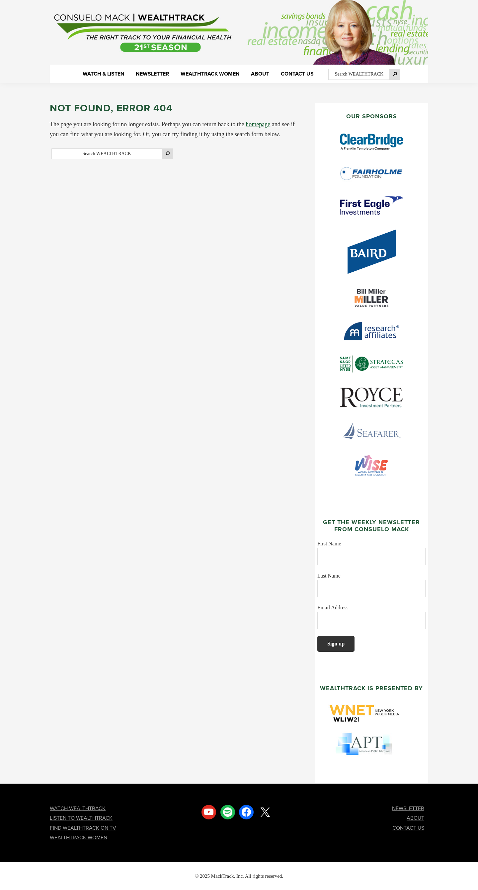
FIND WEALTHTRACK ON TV (83, 828)
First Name (329, 543)
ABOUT (415, 818)
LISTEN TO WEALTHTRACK (81, 818)
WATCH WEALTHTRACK (78, 808)
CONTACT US (408, 828)
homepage (258, 124)
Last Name (329, 576)
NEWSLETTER (408, 808)
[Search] (395, 74)
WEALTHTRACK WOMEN (78, 837)
